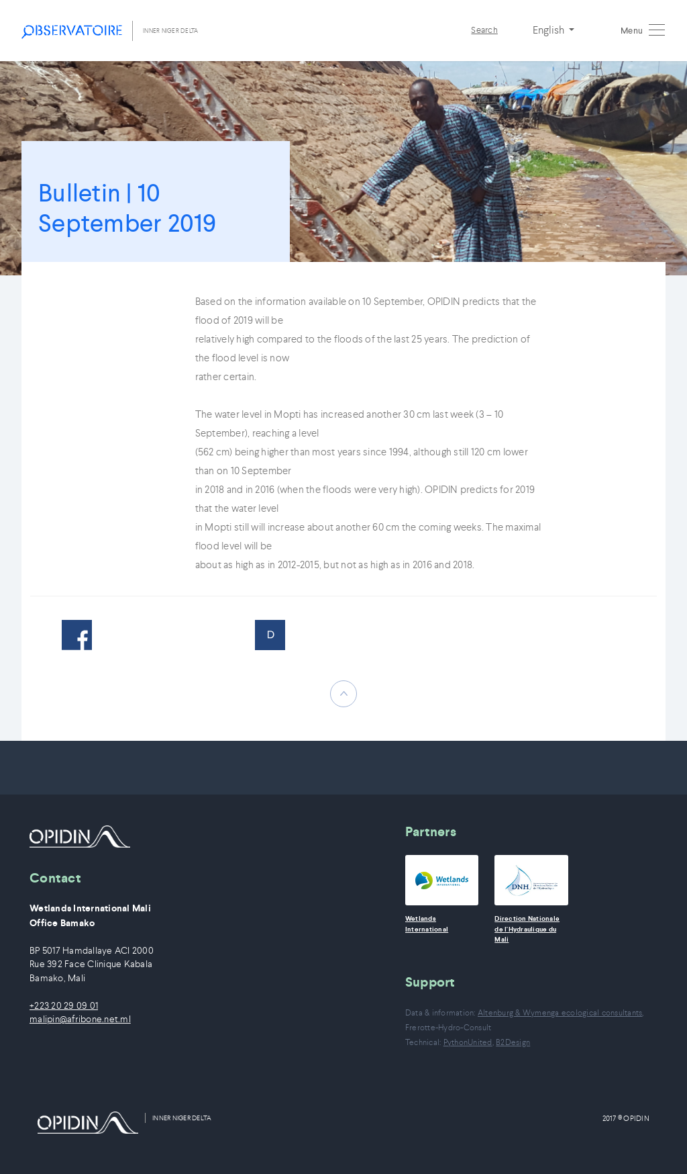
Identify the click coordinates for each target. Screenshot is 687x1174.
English (549, 29)
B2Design (513, 1042)
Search (484, 30)
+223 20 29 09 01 (64, 1005)
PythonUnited (467, 1042)
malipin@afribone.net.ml (80, 1019)
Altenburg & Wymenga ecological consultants (560, 1012)
